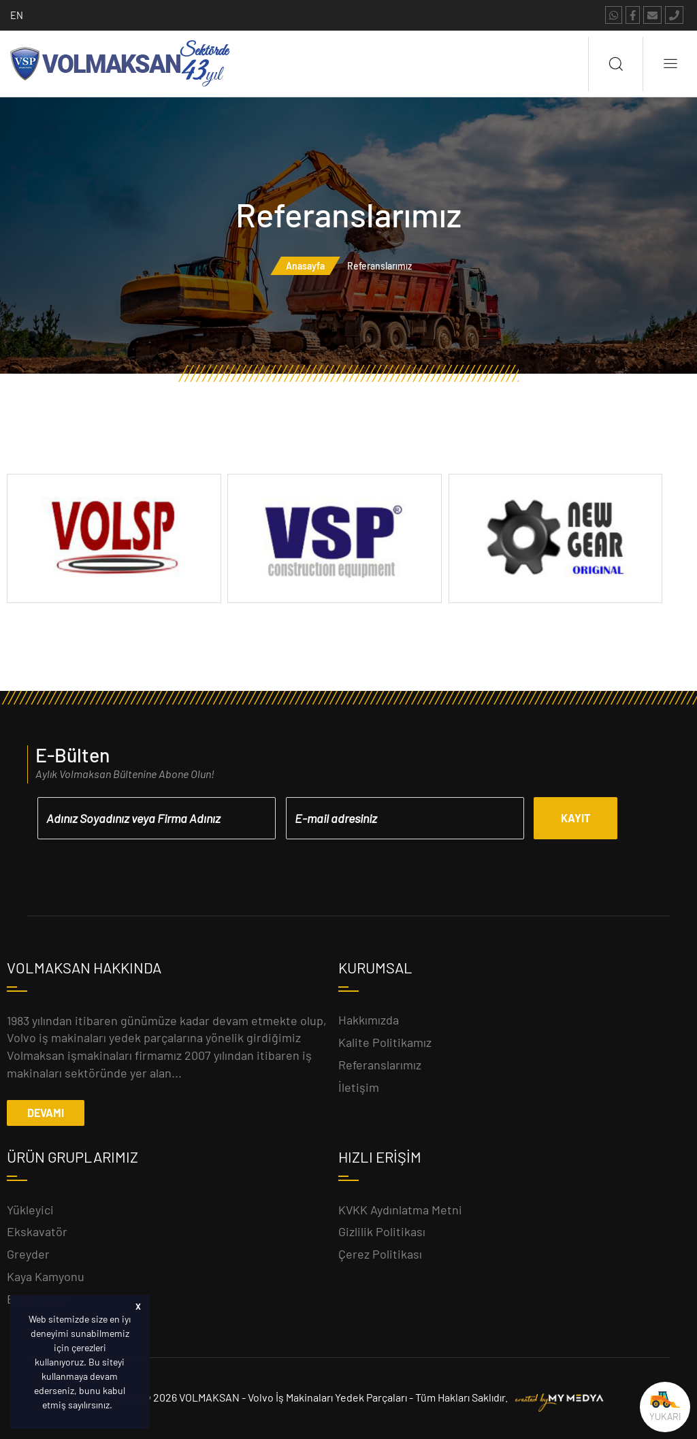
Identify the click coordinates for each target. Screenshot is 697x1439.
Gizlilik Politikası (381, 1231)
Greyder (28, 1253)
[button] (116, 1406)
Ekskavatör (37, 1231)
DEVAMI (45, 1112)
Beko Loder (38, 1298)
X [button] (138, 1306)
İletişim (358, 1087)
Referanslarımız (379, 1064)
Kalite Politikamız (385, 1042)
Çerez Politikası (380, 1253)
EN (16, 15)
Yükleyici (30, 1209)
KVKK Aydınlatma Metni (400, 1209)
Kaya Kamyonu (45, 1276)
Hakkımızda (368, 1019)
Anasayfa (305, 266)
